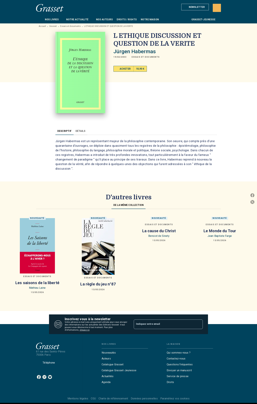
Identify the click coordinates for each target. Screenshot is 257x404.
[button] (195, 7)
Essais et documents (70, 26)
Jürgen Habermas (134, 51)
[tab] (39, 19)
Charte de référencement (113, 398)
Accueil (42, 26)
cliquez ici (84, 330)
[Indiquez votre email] (164, 324)
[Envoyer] (199, 324)
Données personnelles (144, 398)
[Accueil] (50, 8)
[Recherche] (217, 8)
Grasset (53, 26)
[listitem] (39, 377)
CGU (93, 398)
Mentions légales (78, 398)
